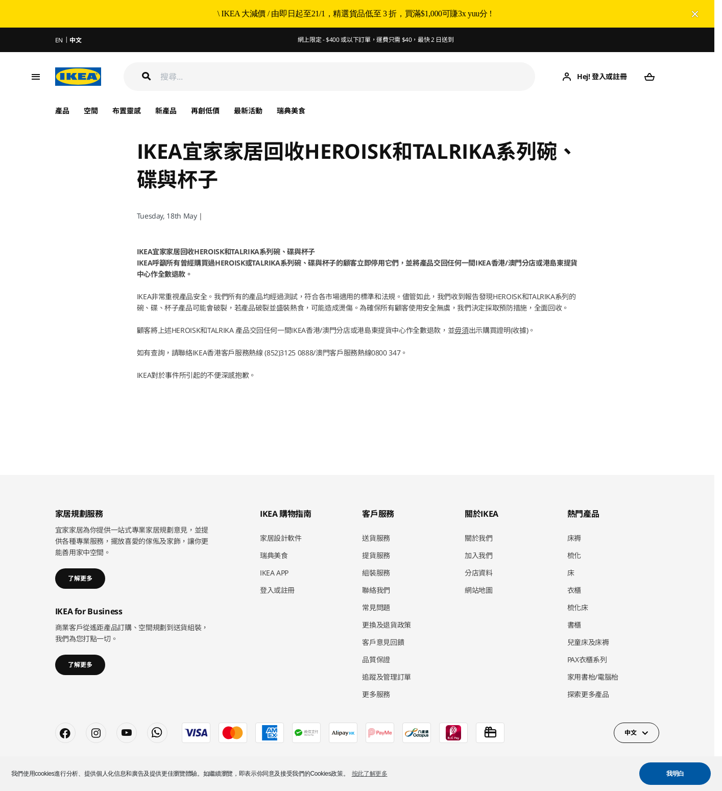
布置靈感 (126, 110)
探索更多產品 (588, 694)
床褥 (574, 538)
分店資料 (479, 573)
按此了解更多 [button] (370, 773)
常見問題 (376, 607)
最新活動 (248, 110)
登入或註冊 (277, 590)
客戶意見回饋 (383, 642)
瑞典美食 (291, 110)
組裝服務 (376, 573)
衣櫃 (574, 590)
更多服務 (376, 694)
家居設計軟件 (281, 538)
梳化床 (577, 607)
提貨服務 (376, 555)
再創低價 (205, 110)
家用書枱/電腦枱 (592, 677)
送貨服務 (376, 538)
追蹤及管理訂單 (386, 677)
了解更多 (80, 578)
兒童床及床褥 (588, 642)
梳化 (574, 555)
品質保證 (376, 659)
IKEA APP (274, 573)
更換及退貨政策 (386, 625)
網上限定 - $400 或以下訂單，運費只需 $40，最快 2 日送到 (376, 39)
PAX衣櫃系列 (587, 659)
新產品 (166, 110)
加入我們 (479, 555)
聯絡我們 (376, 590)
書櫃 (574, 625)
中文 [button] (630, 732)
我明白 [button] (675, 773)
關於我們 (479, 538)
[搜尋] (348, 76)
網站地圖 (479, 590)
